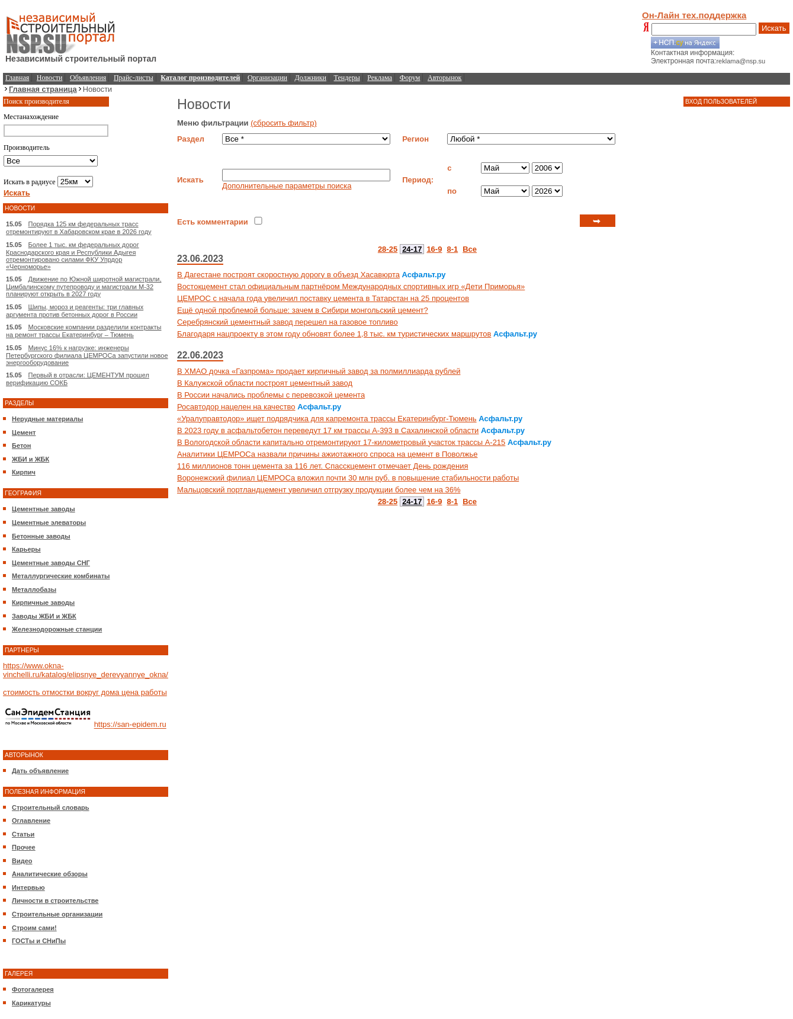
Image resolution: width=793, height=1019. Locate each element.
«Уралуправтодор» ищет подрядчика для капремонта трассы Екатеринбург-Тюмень (327, 418)
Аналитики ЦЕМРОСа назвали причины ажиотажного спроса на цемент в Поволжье (327, 454)
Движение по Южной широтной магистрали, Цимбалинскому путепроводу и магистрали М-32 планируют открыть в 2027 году (83, 286)
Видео (22, 860)
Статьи (23, 834)
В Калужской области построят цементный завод (264, 383)
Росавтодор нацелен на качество (236, 406)
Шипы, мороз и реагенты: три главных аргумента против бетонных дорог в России (74, 310)
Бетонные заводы (41, 536)
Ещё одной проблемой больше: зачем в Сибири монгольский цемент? (302, 310)
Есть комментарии (212, 221)
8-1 (452, 249)
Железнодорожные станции (57, 629)
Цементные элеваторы (49, 522)
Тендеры (347, 77)
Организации (267, 77)
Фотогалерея (33, 989)
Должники (310, 77)
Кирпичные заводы (43, 602)
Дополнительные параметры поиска (286, 185)
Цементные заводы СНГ (51, 562)
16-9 (434, 249)
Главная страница (43, 89)
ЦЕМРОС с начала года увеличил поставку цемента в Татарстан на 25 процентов (323, 298)
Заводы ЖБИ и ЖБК (44, 616)
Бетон (21, 445)
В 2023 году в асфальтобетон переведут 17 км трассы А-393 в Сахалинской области (328, 430)
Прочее (24, 847)
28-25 (387, 249)
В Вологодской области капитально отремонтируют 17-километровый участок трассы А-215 (341, 442)
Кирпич (24, 472)
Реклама (379, 77)
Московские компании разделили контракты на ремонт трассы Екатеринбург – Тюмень (83, 330)
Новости (50, 77)
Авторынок (444, 77)
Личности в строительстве (55, 900)
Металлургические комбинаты (61, 575)
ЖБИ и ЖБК (30, 459)
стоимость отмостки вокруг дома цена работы (85, 692)
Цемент (24, 432)
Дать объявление (40, 770)
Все (470, 249)
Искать (774, 28)
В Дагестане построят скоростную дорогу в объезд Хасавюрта (288, 274)
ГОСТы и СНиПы (39, 940)
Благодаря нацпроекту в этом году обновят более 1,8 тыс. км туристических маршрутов (334, 333)
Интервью (28, 887)
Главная (17, 77)
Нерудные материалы (47, 418)
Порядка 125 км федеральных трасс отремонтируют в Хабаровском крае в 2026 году (79, 227)
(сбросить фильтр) (284, 122)
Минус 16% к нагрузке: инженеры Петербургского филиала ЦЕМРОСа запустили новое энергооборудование (87, 355)
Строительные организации (57, 914)
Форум (410, 77)
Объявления (88, 77)
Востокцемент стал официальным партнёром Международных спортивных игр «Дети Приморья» (351, 286)
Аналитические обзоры (50, 873)
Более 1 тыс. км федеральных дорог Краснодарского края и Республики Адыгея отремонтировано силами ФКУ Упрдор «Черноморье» (72, 255)
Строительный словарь (50, 807)
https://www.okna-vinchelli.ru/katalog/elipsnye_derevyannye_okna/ (85, 670)
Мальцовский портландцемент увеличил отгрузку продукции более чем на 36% (319, 489)
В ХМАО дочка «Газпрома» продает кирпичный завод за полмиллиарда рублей (319, 371)
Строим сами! (34, 927)
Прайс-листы (133, 77)
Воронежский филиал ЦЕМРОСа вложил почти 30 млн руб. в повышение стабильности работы (348, 477)
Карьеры (26, 549)
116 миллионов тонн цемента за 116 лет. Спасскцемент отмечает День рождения (322, 466)
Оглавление (31, 820)
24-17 (412, 249)
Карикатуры (31, 1003)
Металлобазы (34, 589)
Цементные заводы (43, 508)
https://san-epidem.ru (130, 724)
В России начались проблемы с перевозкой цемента (271, 394)
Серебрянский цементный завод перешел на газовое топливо (287, 322)
